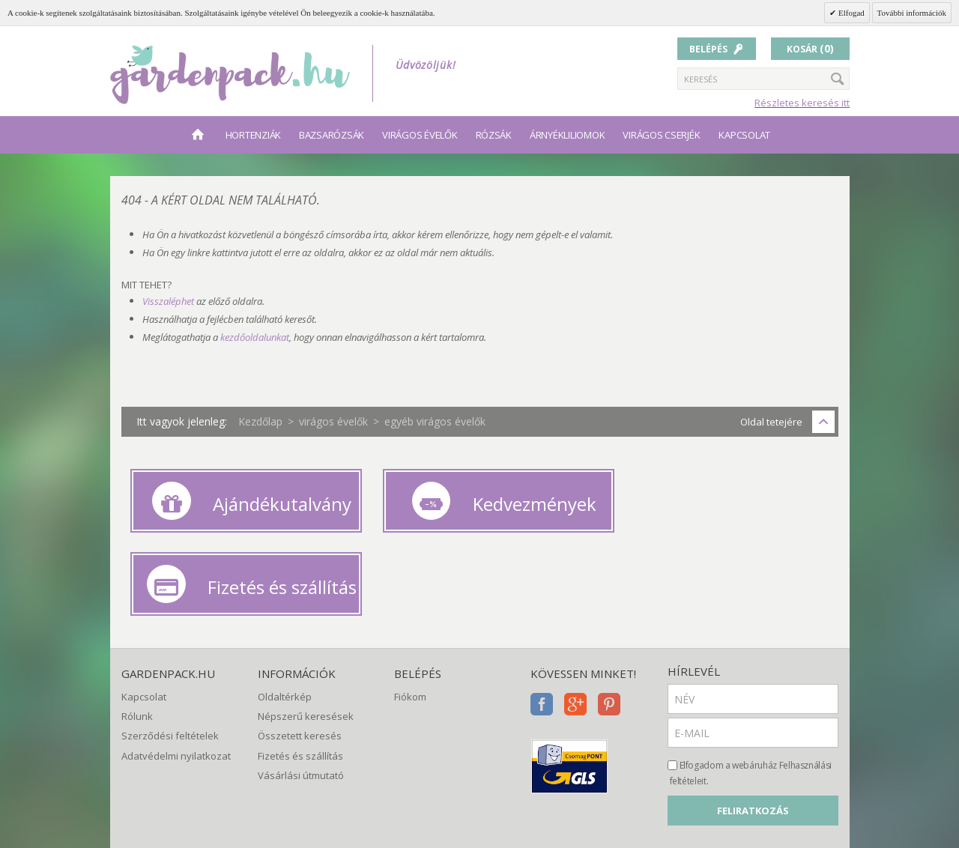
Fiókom (410, 601)
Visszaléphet (168, 301)
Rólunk (137, 620)
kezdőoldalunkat (254, 337)
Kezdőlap (260, 421)
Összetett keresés (300, 639)
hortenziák (253, 135)
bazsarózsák (331, 135)
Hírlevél (694, 575)
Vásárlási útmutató (301, 679)
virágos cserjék (661, 135)
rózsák (494, 135)
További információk (911, 12)
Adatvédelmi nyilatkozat (176, 660)
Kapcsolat (744, 135)
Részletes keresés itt (802, 102)
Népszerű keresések (306, 620)
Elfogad (850, 12)
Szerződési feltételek (170, 639)
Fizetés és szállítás (300, 660)
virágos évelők (419, 135)
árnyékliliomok (567, 135)
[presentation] (781, 759)
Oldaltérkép (285, 601)
